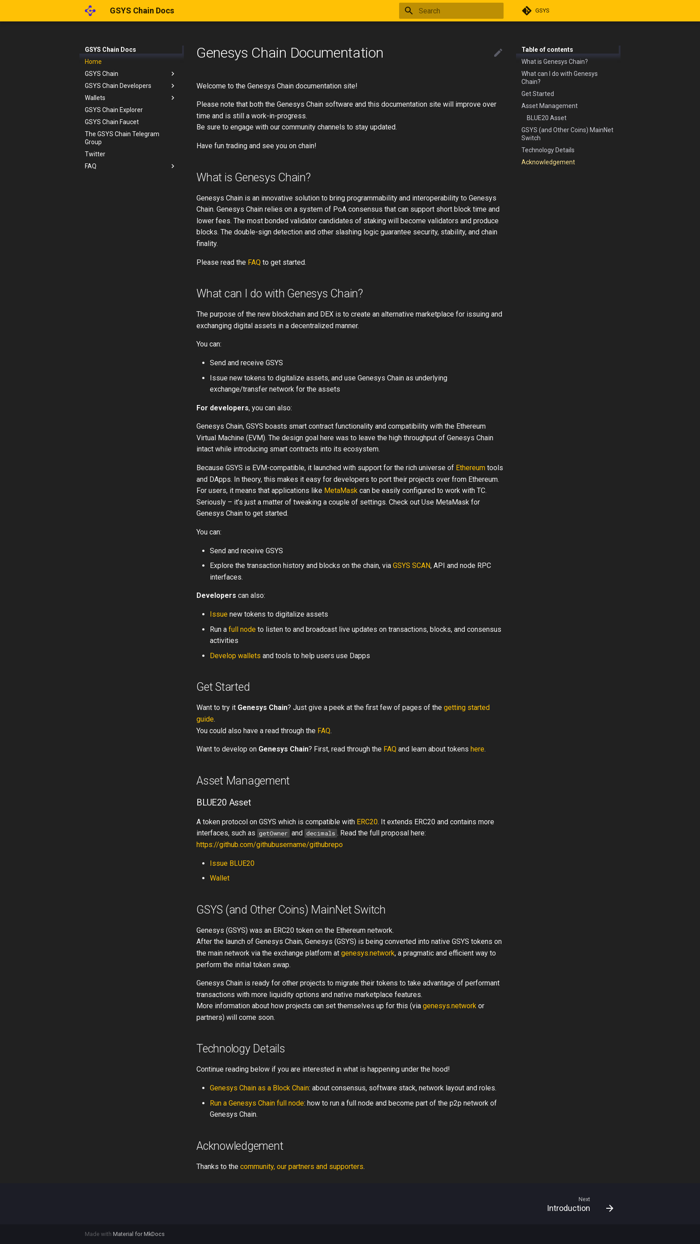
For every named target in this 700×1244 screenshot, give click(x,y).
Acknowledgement (548, 162)
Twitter (95, 154)
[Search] (451, 11)
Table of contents (547, 49)
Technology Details (548, 150)
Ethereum (470, 467)
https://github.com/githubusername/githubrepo (269, 844)
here (477, 749)
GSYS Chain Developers (131, 86)
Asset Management (549, 105)
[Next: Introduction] (577, 1204)
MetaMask (341, 490)
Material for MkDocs (139, 1234)
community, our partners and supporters (301, 1166)
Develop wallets (235, 655)
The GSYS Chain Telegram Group (122, 138)
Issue (219, 614)
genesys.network (368, 953)
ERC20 (367, 822)
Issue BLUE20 (232, 863)
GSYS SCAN (411, 565)
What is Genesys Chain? (554, 61)
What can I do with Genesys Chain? (559, 77)
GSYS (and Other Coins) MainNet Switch (567, 134)
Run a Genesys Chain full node (257, 1103)
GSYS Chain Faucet (112, 121)
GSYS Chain (131, 74)
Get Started (537, 93)
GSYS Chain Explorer (114, 109)
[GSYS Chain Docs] (90, 11)
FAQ (131, 166)
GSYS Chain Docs (110, 49)
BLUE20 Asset (547, 117)
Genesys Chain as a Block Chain (259, 1088)
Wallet (219, 878)
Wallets (131, 98)
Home (93, 61)
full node (242, 629)
